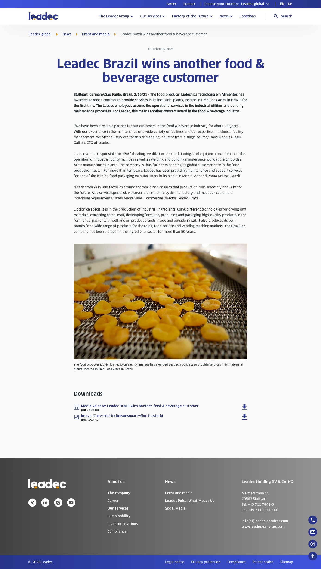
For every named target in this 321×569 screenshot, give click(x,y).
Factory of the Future (190, 16)
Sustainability (119, 516)
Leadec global (40, 34)
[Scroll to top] (312, 556)
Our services (150, 16)
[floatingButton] (312, 520)
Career (171, 4)
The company (119, 493)
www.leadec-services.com (263, 527)
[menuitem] (171, 4)
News (224, 16)
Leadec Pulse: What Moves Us (189, 501)
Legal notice (174, 562)
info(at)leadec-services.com (265, 521)
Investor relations (123, 524)
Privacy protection (205, 562)
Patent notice (263, 562)
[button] (237, 4)
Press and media (96, 34)
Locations (248, 16)
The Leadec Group (114, 16)
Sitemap (286, 562)
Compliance (117, 531)
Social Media (175, 508)
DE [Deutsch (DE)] (290, 4)
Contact (189, 4)
